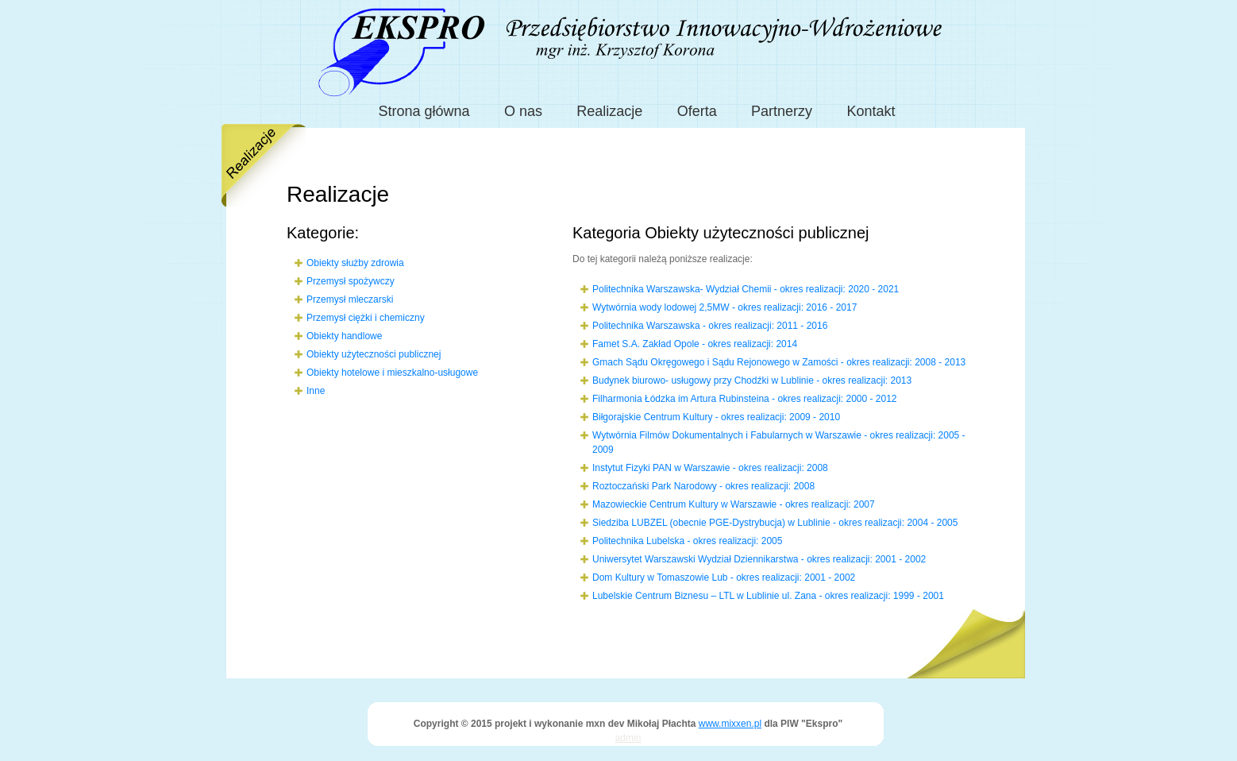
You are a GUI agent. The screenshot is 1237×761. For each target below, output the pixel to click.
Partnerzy (781, 111)
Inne (315, 390)
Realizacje (609, 111)
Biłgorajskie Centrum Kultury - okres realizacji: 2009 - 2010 (716, 417)
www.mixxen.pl (730, 723)
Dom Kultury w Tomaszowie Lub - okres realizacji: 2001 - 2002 (723, 577)
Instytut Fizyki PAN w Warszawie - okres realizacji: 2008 (710, 467)
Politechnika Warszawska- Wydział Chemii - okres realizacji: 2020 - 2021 (745, 289)
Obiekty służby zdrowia (355, 262)
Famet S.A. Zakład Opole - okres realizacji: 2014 (694, 344)
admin (628, 738)
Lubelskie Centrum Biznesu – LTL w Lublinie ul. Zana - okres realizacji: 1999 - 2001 (768, 595)
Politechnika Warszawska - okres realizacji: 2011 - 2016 (709, 325)
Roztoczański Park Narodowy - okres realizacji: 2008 (703, 486)
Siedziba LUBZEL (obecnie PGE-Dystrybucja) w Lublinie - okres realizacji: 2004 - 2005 (775, 522)
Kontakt (870, 111)
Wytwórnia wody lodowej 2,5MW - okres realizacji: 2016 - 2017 (724, 307)
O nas (523, 111)
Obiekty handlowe (344, 336)
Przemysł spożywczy (350, 281)
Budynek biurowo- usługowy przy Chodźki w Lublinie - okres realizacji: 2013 (751, 380)
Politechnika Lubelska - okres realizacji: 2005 (687, 541)
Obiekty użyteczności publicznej (373, 354)
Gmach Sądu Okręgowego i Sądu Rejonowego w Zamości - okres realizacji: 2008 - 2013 (778, 362)
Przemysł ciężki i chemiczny (365, 317)
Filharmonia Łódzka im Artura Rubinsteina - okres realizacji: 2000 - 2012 (744, 398)
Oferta (697, 111)
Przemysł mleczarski (349, 299)
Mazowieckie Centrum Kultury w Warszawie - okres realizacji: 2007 (733, 504)
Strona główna (424, 111)
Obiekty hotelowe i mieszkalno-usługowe (392, 372)
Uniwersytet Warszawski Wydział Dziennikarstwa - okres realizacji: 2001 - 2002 (759, 559)
